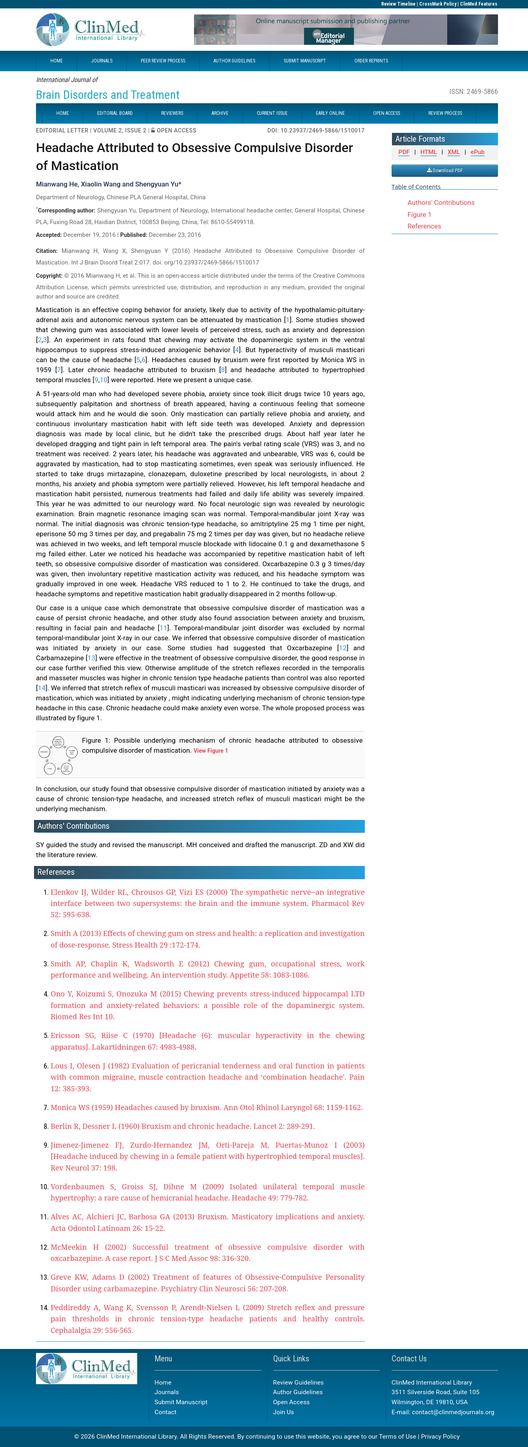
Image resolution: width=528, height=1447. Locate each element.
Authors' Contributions (441, 202)
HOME (56, 61)
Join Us (283, 1412)
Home (162, 1382)
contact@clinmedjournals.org (453, 1412)
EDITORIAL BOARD (115, 113)
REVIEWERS (172, 113)
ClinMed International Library (136, 1436)
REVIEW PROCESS (445, 113)
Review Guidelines (298, 1382)
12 (342, 648)
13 (91, 658)
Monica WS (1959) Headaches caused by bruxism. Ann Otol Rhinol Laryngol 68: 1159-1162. (206, 1107)
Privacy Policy (440, 1436)
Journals (166, 1392)
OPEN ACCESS (386, 113)
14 (42, 688)
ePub (478, 152)
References (424, 226)
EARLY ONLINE (330, 113)
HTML (428, 152)
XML (454, 152)
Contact (165, 1412)
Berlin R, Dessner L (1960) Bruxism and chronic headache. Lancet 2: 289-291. (182, 1126)
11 (163, 628)
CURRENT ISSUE (272, 113)
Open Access (291, 1402)
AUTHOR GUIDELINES (234, 61)
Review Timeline (398, 4)
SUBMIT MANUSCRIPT (305, 61)
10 (103, 380)
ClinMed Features (478, 4)
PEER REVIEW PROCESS (163, 61)
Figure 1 (420, 214)
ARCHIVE (220, 113)
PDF (404, 152)
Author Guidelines (298, 1392)
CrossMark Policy (437, 4)
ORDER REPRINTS (371, 61)
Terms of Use (397, 1436)
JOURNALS (101, 61)
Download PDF (445, 170)
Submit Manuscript (181, 1402)
